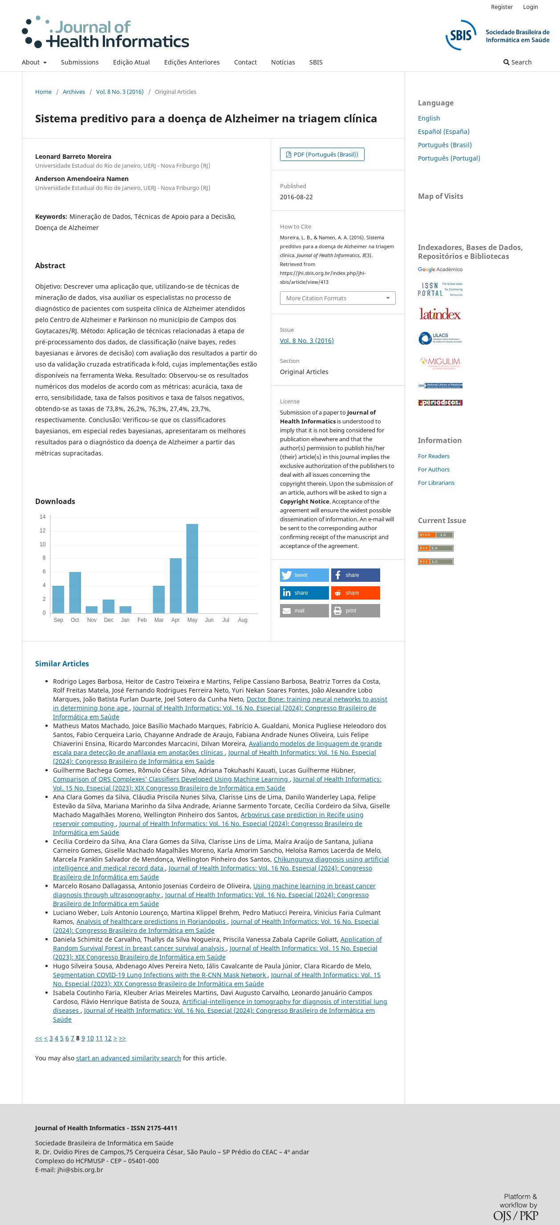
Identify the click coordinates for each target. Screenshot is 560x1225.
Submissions (80, 62)
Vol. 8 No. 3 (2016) (120, 92)
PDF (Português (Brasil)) (325, 154)
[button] (304, 575)
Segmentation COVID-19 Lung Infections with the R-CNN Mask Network (160, 975)
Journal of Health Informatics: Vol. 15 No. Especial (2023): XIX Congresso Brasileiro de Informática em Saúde (217, 783)
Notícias (283, 62)
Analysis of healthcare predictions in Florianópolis (152, 921)
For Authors (434, 469)
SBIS (316, 62)
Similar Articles (62, 664)
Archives (74, 92)
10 (90, 1038)
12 (108, 1038)
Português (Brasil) (445, 145)
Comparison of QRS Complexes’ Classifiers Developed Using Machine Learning (171, 779)
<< (38, 1038)
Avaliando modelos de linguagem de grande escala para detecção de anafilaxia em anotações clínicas (217, 748)
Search (517, 62)
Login (530, 7)
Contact (245, 62)
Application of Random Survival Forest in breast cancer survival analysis (217, 943)
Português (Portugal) (449, 158)
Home (43, 92)
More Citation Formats (316, 298)
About (31, 62)
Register (502, 7)
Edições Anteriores (192, 62)
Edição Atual (131, 62)
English (429, 118)
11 (99, 1038)
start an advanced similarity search (128, 1058)
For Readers (434, 456)
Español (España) (444, 131)
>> (122, 1038)
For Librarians (436, 483)
